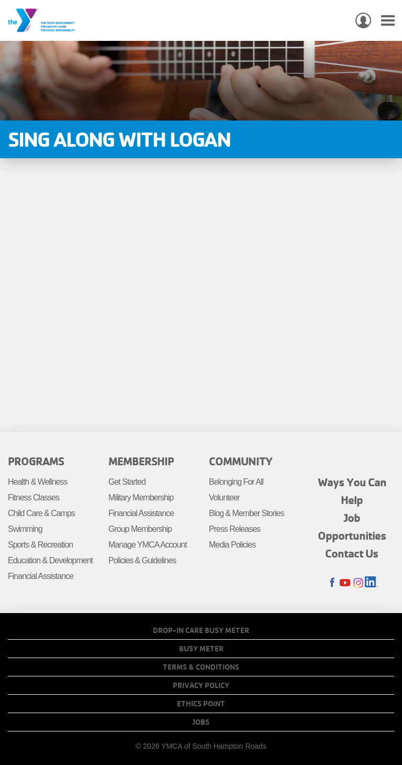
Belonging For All (236, 481)
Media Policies (232, 544)
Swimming (25, 528)
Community (240, 461)
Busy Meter (201, 648)
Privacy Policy (201, 685)
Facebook (332, 582)
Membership (141, 461)
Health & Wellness (37, 481)
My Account (363, 20)
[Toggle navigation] (388, 20)
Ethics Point (201, 703)
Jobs (201, 722)
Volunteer (224, 497)
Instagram (358, 582)
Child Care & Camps (41, 513)
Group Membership (140, 528)
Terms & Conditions (201, 667)
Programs (36, 461)
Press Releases (234, 528)
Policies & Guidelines (142, 560)
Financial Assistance (40, 576)
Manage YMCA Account (147, 544)
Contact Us (351, 553)
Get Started (127, 481)
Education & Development (50, 560)
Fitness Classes (33, 497)
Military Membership (140, 497)
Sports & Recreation (40, 544)
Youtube (345, 582)
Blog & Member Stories (246, 513)
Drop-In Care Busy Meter (201, 630)
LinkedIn (371, 582)
